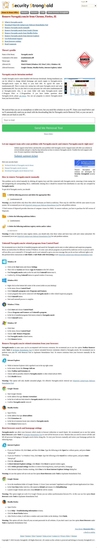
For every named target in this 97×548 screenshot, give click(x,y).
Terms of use (47, 536)
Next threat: (85, 529)
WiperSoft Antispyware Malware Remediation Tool (42, 205)
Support (39, 536)
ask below (22, 96)
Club (42, 12)
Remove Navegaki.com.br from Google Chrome (21, 30)
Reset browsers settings (13, 41)
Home (22, 536)
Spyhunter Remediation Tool (22, 350)
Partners (34, 12)
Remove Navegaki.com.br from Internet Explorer (22, 36)
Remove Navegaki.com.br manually (17, 28)
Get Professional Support (13, 39)
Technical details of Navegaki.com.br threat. (19, 165)
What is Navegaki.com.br (13, 22)
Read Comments (10, 44)
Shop (33, 536)
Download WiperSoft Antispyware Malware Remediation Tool (26, 25)
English (84, 1)
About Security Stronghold (58, 12)
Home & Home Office (10, 12)
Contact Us (56, 536)
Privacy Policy (48, 134)
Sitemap (74, 536)
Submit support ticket (26, 155)
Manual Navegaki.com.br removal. (16, 168)
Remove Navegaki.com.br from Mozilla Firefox (21, 33)
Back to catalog (89, 532)
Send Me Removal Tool (48, 128)
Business (24, 12)
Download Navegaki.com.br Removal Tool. (19, 171)
